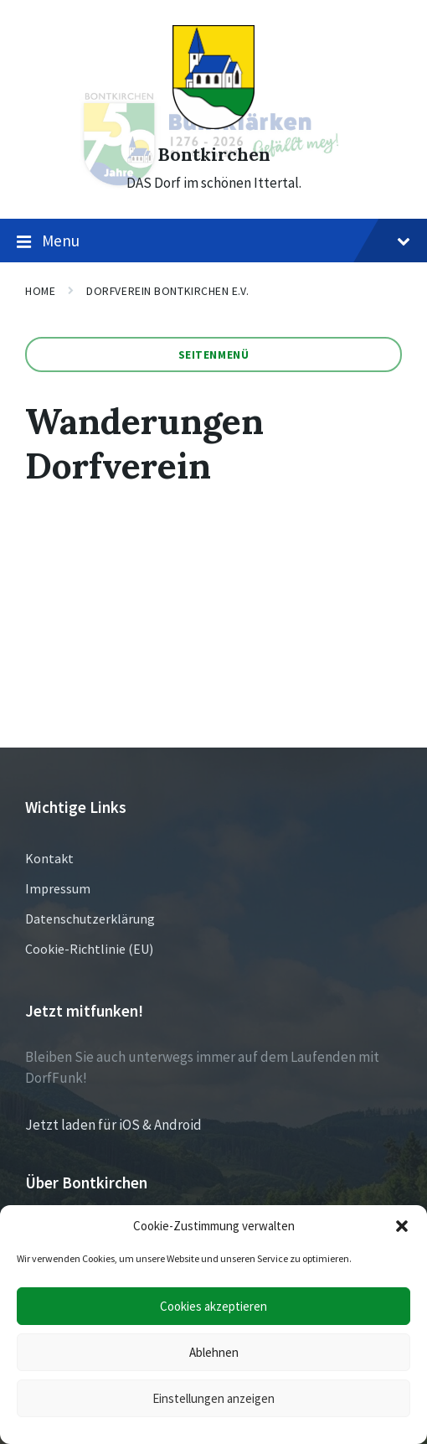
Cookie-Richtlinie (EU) (89, 948)
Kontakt (49, 858)
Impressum (57, 888)
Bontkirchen (213, 154)
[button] (402, 1226)
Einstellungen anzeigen (213, 1398)
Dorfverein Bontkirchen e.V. (167, 290)
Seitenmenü (214, 354)
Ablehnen (214, 1352)
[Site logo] (213, 124)
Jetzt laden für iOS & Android (113, 1124)
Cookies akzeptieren (213, 1306)
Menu (213, 241)
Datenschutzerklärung (90, 918)
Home (40, 290)
